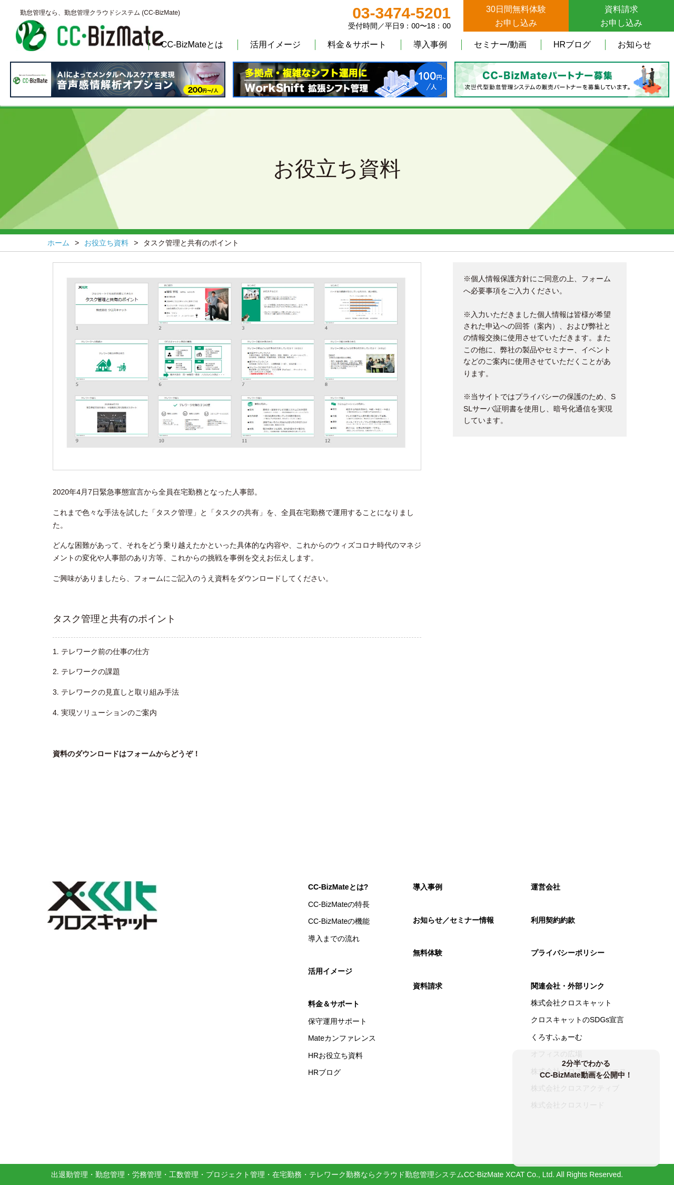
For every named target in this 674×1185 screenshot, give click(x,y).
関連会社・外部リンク (567, 986)
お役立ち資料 (106, 243)
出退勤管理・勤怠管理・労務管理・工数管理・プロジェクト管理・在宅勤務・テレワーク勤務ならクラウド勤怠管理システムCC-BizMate (277, 1174)
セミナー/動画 (500, 44)
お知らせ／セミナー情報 (453, 920)
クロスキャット (102, 906)
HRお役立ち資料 (335, 1055)
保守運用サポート (337, 1021)
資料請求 (427, 986)
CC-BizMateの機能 (339, 921)
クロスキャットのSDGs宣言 (577, 1019)
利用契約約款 (553, 920)
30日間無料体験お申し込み (516, 16)
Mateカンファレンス (342, 1038)
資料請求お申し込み (621, 16)
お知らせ (634, 44)
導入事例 (430, 44)
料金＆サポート (357, 44)
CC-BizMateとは (192, 44)
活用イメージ (275, 44)
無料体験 (427, 953)
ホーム (58, 243)
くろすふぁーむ (556, 1037)
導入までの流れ (334, 938)
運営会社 (545, 887)
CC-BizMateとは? (338, 887)
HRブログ (572, 44)
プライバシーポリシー (567, 953)
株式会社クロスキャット (571, 1003)
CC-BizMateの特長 (339, 904)
